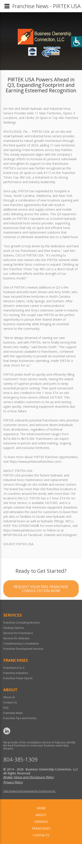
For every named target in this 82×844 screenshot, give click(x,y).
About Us (9, 697)
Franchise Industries (15, 673)
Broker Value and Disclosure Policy (28, 777)
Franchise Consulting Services (21, 622)
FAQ (6, 708)
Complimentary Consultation (21, 643)
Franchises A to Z (13, 668)
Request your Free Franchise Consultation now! (41, 605)
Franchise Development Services (23, 649)
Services (41, 822)
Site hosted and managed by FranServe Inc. (29, 791)
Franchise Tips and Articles (19, 718)
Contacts (41, 835)
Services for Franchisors (18, 633)
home (41, 808)
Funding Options (13, 628)
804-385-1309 (20, 759)
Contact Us (10, 702)
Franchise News (13, 713)
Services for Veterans (16, 638)
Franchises (41, 828)
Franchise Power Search (18, 678)
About (41, 815)
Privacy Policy (13, 782)
